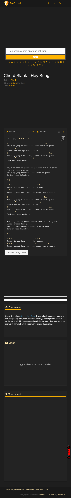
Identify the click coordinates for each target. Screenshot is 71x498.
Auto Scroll (69, 448)
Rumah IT (61, 495)
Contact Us (39, 490)
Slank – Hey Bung (27, 316)
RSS (46, 490)
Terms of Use (19, 490)
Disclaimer (30, 490)
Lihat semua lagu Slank (16, 252)
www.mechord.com (46, 495)
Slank (13, 80)
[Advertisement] (35, 29)
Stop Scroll (69, 455)
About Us (9, 490)
